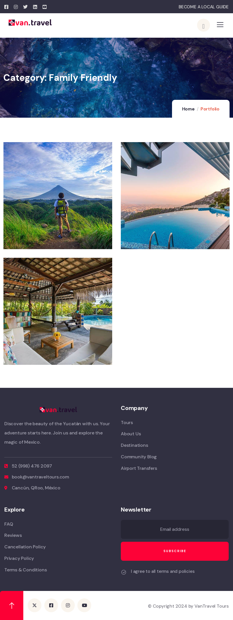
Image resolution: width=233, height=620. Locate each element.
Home (188, 109)
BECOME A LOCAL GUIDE (204, 7)
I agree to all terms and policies (162, 571)
